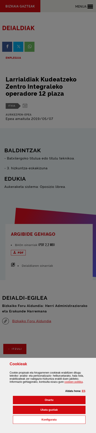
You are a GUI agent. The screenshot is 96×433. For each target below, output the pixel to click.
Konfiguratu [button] (63, 419)
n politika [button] (73, 381)
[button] (83, 391)
